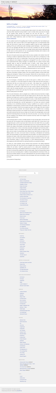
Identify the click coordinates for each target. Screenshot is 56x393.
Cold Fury (22, 235)
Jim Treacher (22, 330)
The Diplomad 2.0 (23, 349)
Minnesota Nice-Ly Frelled (25, 368)
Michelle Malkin (23, 333)
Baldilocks (22, 293)
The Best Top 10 (23, 254)
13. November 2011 (11, 26)
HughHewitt (22, 326)
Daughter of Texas (23, 184)
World (43, 26)
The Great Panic (23, 366)
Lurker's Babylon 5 (23, 283)
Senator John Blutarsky (24, 344)
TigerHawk (22, 256)
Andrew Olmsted (23, 291)
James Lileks (22, 246)
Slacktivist (22, 253)
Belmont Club (22, 319)
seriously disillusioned (11, 38)
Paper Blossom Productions (25, 221)
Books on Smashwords (24, 180)
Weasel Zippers (23, 356)
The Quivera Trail (23, 201)
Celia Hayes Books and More (26, 262)
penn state (23, 27)
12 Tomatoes (22, 211)
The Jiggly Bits (23, 226)
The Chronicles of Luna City (25, 198)
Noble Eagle (22, 308)
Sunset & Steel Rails (24, 196)
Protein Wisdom (23, 338)
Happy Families (23, 187)
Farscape (22, 278)
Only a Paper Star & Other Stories (27, 191)
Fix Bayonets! (22, 303)
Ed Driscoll (22, 241)
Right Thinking (23, 342)
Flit (20, 323)
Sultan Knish (22, 347)
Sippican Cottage (23, 223)
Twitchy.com (22, 354)
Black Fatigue (22, 370)
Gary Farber (22, 244)
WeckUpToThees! (23, 314)
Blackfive (22, 295)
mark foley (19, 27)
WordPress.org (23, 381)
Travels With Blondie (24, 205)
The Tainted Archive (24, 271)
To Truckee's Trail (23, 203)
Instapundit (22, 328)
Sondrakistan (22, 345)
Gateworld (22, 280)
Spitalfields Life (23, 267)
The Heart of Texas (24, 199)
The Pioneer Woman (24, 228)
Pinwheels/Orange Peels (25, 310)
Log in (21, 376)
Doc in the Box (23, 300)
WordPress (19, 390)
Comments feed (23, 379)
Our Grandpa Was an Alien (25, 192)
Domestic (29, 26)
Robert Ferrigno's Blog (24, 251)
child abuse (9, 27)
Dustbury (22, 239)
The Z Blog (22, 352)
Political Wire (22, 337)
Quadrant (22, 340)
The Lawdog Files (23, 351)
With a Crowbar (12, 24)
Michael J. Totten (23, 307)
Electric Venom (23, 216)
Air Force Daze (23, 179)
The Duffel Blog (23, 312)
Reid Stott (22, 249)
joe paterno (14, 27)
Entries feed (22, 377)
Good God (33, 26)
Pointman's (22, 247)
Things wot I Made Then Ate (25, 229)
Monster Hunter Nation (24, 285)
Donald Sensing (23, 301)
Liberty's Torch (23, 332)
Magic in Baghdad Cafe (24, 305)
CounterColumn (23, 298)
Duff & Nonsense (23, 321)
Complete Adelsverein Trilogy (26, 182)
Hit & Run (22, 325)
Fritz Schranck (23, 242)
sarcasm (40, 26)
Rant (37, 26)
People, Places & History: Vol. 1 (26, 194)
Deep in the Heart (23, 186)
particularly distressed (41, 36)
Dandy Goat (22, 264)
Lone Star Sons (23, 189)
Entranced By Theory (24, 362)
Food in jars (22, 217)
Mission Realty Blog (24, 219)
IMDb (21, 282)
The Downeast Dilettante (25, 224)
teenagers (28, 27)
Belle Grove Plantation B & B (26, 212)
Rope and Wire (23, 265)
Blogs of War (22, 296)
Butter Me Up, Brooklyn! (25, 214)
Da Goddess (22, 237)
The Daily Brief (9, 2)
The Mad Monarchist (24, 269)
